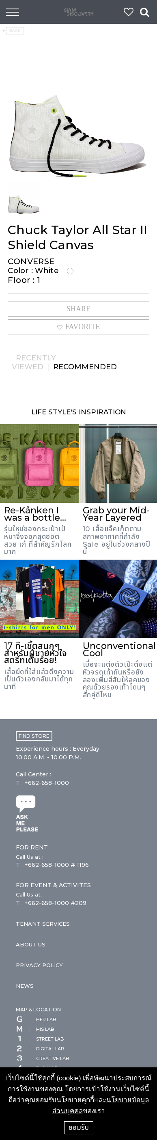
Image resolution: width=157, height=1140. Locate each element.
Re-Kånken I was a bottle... (35, 514)
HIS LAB (35, 1029)
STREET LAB (40, 1039)
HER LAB (36, 1019)
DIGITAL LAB (40, 1049)
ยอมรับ (78, 1127)
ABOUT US (30, 944)
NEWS (25, 986)
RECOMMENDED (85, 366)
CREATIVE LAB (42, 1058)
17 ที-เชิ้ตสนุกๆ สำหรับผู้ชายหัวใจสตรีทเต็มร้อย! (35, 653)
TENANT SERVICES (43, 923)
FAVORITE (78, 327)
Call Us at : (29, 856)
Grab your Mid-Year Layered (116, 514)
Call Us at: (29, 894)
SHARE (78, 309)
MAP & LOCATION (38, 1009)
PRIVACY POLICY (39, 965)
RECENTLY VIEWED (34, 362)
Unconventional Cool (119, 649)
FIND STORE (34, 736)
